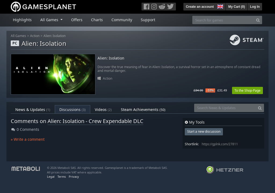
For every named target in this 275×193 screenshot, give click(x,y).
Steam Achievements (143, 109)
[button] (219, 6)
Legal (51, 177)
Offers (76, 19)
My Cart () (236, 7)
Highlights (22, 19)
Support (148, 19)
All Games (18, 36)
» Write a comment (28, 139)
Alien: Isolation (55, 36)
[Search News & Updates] (225, 108)
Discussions (72, 109)
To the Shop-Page (247, 90)
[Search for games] (223, 20)
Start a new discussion (203, 131)
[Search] (258, 20)
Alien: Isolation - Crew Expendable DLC (95, 121)
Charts (97, 19)
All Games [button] (49, 19)
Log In (255, 7)
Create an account (200, 7)
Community (121, 19)
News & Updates (32, 109)
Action (34, 36)
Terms (61, 177)
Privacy (74, 177)
